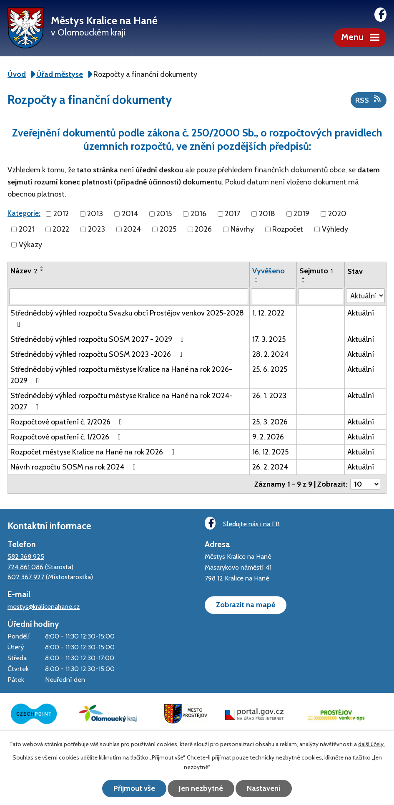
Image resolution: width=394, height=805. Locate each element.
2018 (267, 213)
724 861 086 (25, 567)
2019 (301, 213)
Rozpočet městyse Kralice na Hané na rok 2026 (94, 452)
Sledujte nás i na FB (242, 523)
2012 (61, 213)
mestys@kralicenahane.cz (44, 606)
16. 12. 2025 (270, 452)
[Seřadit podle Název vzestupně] (42, 267)
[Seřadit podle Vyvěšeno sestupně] (256, 281)
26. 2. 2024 (270, 467)
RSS (368, 100)
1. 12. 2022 (268, 313)
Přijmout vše (134, 788)
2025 (168, 229)
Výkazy (30, 244)
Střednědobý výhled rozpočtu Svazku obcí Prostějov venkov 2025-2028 (127, 318)
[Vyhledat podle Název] (128, 296)
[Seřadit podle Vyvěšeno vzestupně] (256, 278)
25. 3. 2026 (270, 421)
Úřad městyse (59, 74)
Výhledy (335, 229)
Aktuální (360, 313)
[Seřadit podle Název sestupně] (42, 270)
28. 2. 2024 (270, 354)
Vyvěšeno (268, 270)
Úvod (17, 74)
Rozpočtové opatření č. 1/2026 (67, 437)
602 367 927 (26, 577)
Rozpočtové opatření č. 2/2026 (67, 421)
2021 (26, 229)
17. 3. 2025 (269, 339)
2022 (61, 229)
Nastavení (264, 788)
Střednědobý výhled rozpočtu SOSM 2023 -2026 (98, 354)
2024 (132, 229)
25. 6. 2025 (269, 369)
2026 (203, 229)
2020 (337, 213)
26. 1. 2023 (269, 395)
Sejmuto (316, 270)
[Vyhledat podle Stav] (365, 295)
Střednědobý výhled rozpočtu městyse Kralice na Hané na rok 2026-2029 (121, 375)
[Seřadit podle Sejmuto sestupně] (304, 281)
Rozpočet (287, 229)
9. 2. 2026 (268, 437)
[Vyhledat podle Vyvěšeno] (273, 296)
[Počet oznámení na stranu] (365, 484)
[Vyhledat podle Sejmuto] (320, 296)
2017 (232, 213)
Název (24, 270)
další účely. (371, 744)
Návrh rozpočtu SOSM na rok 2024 (74, 467)
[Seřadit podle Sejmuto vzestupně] (304, 278)
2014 (130, 213)
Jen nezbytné (201, 788)
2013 (95, 213)
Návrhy (242, 229)
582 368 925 (26, 556)
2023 (96, 229)
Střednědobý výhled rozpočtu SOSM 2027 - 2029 (98, 339)
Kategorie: (24, 213)
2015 (164, 213)
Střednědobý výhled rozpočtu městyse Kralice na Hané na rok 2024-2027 (121, 401)
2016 (198, 213)
